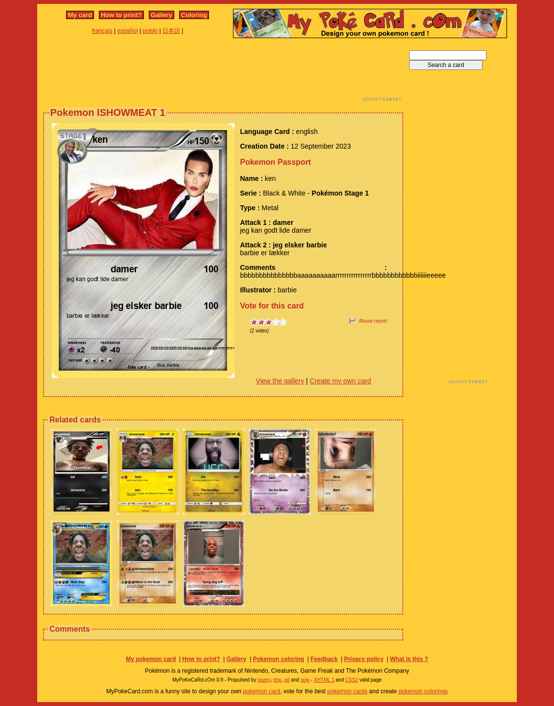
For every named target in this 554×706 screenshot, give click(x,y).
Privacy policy (364, 659)
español (127, 30)
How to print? (121, 15)
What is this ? (409, 659)
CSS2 (351, 680)
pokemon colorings (423, 691)
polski (150, 30)
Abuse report (373, 321)
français (102, 30)
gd (287, 680)
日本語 (171, 30)
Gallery (161, 15)
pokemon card (261, 691)
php (277, 680)
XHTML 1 (324, 680)
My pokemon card (151, 659)
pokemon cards (347, 691)
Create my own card (340, 381)
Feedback (323, 659)
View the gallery (280, 381)
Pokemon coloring (278, 659)
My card (80, 15)
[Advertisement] (223, 72)
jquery (264, 680)
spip (304, 680)
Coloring (194, 15)
